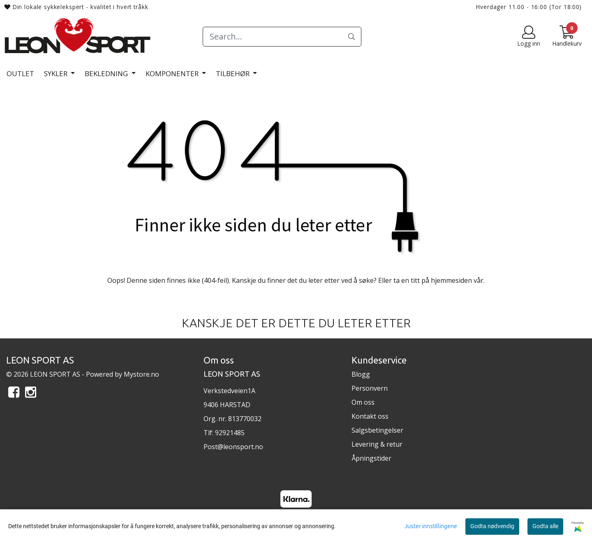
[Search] (282, 37)
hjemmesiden (451, 280)
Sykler (56, 73)
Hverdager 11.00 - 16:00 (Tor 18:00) (529, 7)
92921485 (230, 432)
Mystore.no (141, 374)
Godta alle (545, 526)
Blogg (361, 374)
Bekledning (107, 73)
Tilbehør (233, 73)
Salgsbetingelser (377, 430)
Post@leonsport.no (233, 446)
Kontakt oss (370, 416)
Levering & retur (377, 444)
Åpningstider (371, 458)
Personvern (370, 388)
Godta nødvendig (492, 526)
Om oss (363, 402)
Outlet (20, 73)
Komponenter (173, 73)
